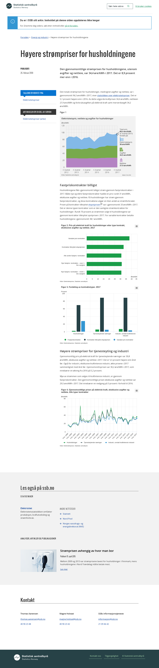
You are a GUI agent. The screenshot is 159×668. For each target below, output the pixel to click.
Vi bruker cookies (143, 6)
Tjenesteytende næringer (93, 442)
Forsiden (24, 37)
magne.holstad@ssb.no (70, 619)
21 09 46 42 (103, 624)
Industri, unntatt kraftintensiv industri (121, 442)
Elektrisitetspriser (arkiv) (34, 119)
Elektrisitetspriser (31, 100)
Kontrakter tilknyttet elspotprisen (98, 340)
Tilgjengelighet (111, 656)
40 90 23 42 (65, 624)
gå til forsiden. (71, 25)
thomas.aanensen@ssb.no (32, 619)
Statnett (66, 513)
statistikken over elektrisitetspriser (113, 95)
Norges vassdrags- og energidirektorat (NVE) (73, 525)
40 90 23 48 (25, 624)
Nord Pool (67, 518)
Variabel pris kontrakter (125, 340)
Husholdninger (72, 442)
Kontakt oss (95, 656)
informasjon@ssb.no (108, 619)
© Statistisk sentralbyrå (133, 656)
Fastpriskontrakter (74, 340)
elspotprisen (94, 204)
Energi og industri (39, 37)
